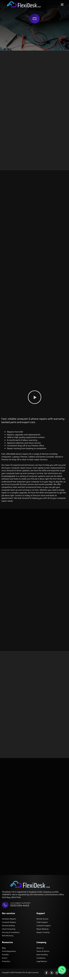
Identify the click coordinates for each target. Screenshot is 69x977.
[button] (62, 4)
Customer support (20, 903)
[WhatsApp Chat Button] (62, 970)
